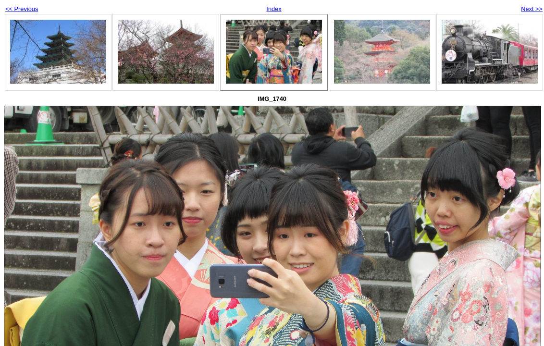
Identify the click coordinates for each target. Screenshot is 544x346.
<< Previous (21, 8)
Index (273, 8)
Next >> (532, 8)
